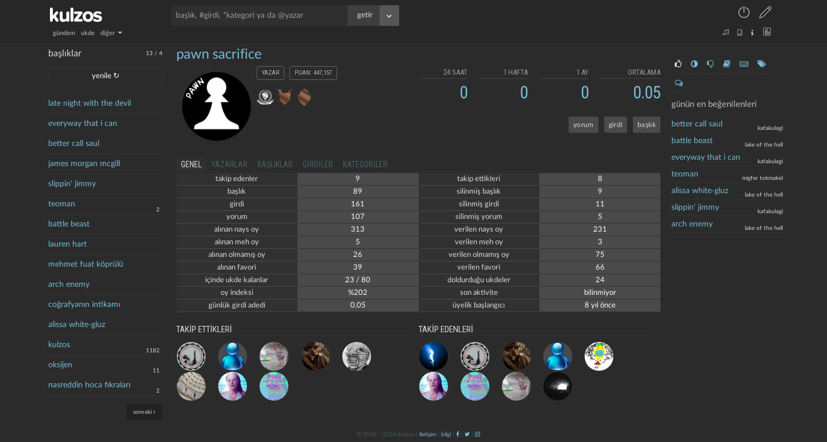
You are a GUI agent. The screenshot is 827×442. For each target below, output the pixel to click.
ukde (88, 33)
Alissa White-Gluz (699, 191)
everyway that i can (82, 124)
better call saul (73, 144)
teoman (61, 204)
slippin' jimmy (72, 184)
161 (358, 204)
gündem (64, 33)
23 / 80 (357, 280)
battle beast (69, 224)
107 (358, 217)
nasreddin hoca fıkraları (89, 385)
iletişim (427, 434)
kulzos (59, 345)
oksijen (60, 365)
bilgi (446, 434)
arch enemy (69, 284)
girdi (616, 124)
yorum (583, 124)
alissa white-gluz (76, 325)
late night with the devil (89, 103)
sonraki (144, 412)
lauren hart (67, 244)
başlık (646, 124)
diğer (111, 33)
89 (357, 191)
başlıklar (275, 164)
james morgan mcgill (84, 164)
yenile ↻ (105, 76)
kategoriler (365, 164)
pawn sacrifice (219, 55)
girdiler (318, 164)
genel (191, 164)
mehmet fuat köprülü (85, 264)
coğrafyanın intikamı (84, 305)
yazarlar (229, 164)
